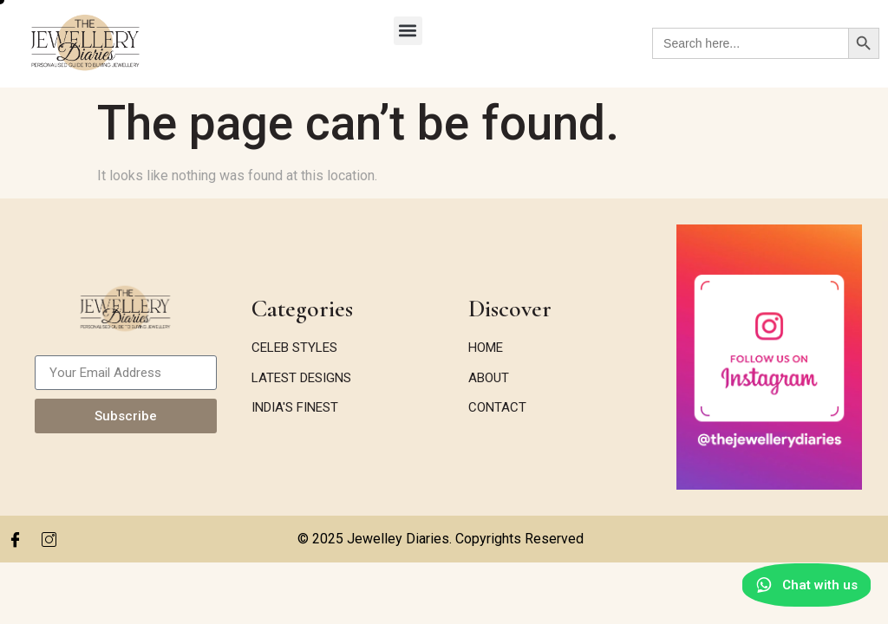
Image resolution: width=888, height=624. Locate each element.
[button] (408, 30)
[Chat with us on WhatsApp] (803, 587)
